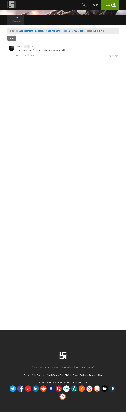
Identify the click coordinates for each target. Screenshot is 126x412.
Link (25, 55)
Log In (94, 4)
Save (32, 55)
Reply (18, 55)
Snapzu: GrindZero (33, 375)
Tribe (15, 19)
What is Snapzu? (53, 375)
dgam (19, 47)
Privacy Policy (79, 375)
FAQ (67, 375)
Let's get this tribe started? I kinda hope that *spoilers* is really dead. (52, 31)
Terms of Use (95, 375)
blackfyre (99, 31)
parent (12, 38)
